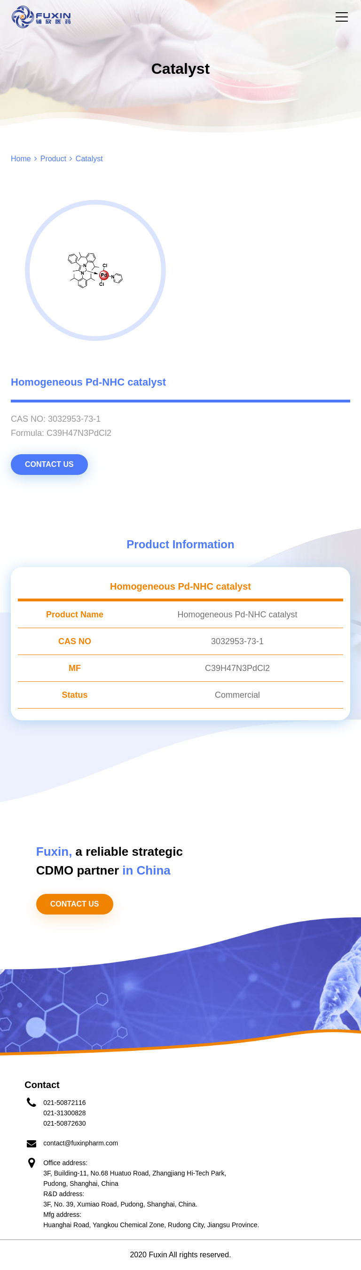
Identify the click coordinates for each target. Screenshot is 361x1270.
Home (21, 159)
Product (53, 159)
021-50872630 (64, 1123)
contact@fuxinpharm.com (80, 1143)
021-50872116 (64, 1102)
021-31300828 (64, 1113)
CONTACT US (49, 464)
